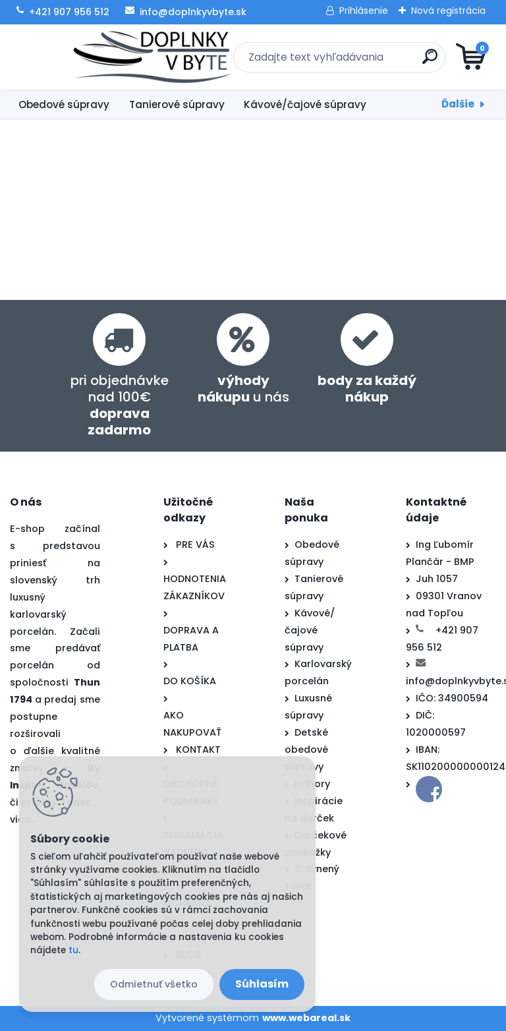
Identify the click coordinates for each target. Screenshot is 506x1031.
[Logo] (90, 57)
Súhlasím (262, 983)
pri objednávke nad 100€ (119, 405)
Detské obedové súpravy (306, 749)
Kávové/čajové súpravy (305, 104)
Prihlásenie (363, 10)
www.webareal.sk (306, 1017)
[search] (411, 61)
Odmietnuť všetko (154, 984)
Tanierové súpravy (177, 104)
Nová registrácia (448, 10)
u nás (243, 388)
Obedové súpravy (63, 104)
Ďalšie (457, 104)
